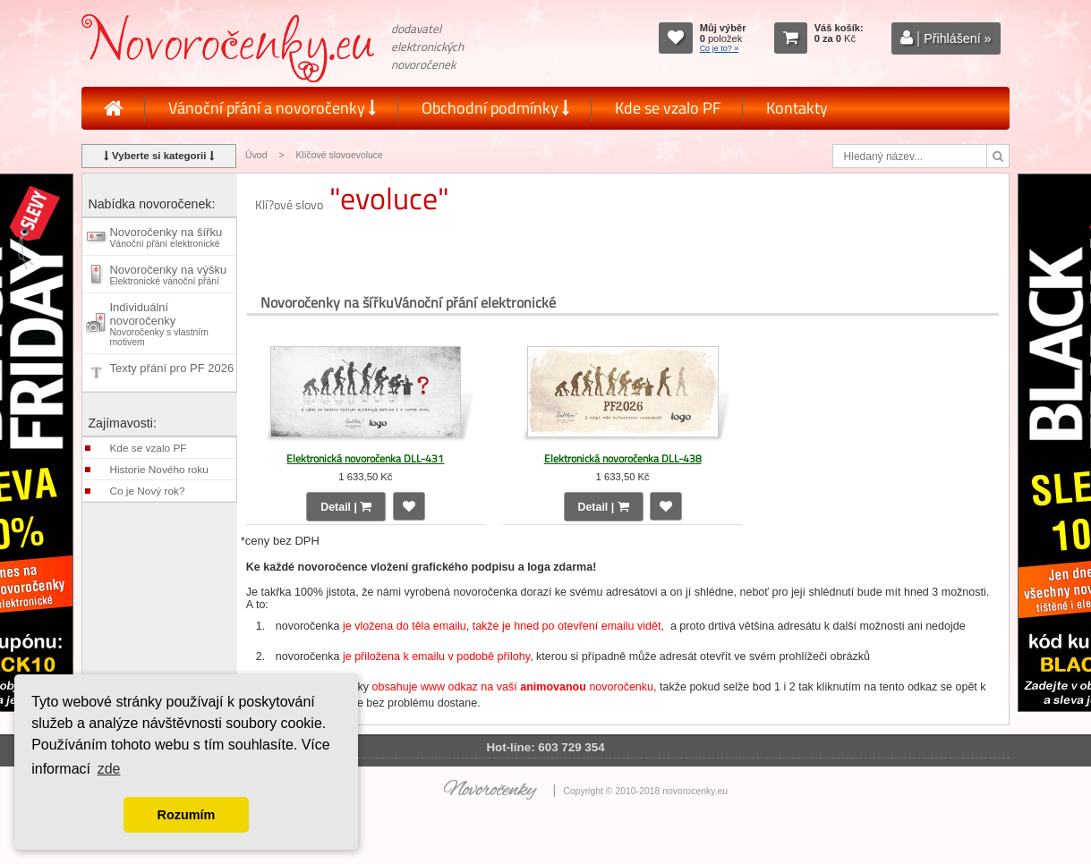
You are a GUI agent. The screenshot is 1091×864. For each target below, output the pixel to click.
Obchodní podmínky (495, 108)
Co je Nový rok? (146, 491)
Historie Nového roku (158, 469)
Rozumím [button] (187, 815)
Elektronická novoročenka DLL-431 (365, 458)
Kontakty (797, 108)
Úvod (256, 155)
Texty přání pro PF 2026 (171, 373)
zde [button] (109, 768)
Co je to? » (719, 48)
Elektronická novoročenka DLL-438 (623, 458)
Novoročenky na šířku (165, 237)
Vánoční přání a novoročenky (272, 108)
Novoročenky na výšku (167, 274)
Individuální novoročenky (158, 324)
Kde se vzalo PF (667, 108)
